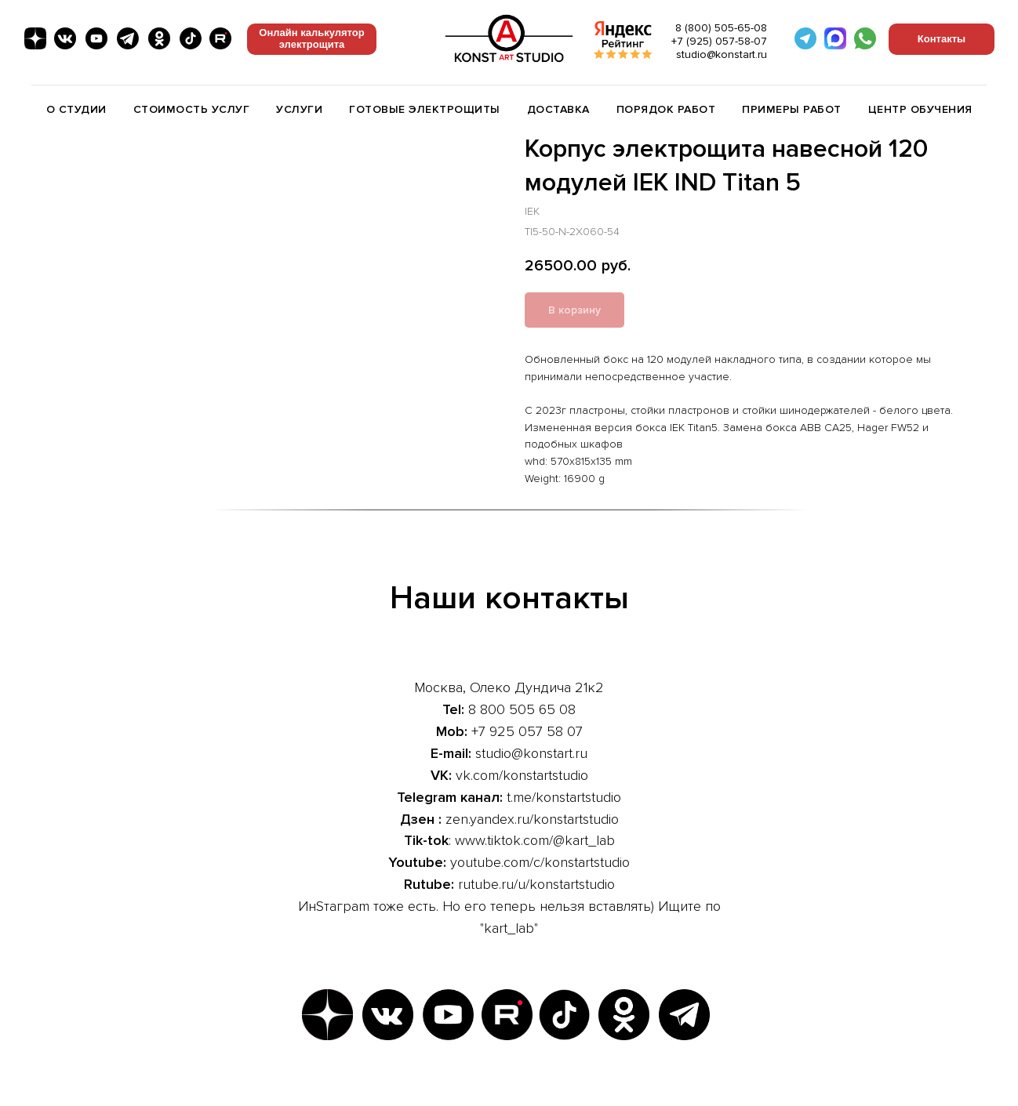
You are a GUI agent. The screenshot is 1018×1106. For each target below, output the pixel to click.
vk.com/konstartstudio (522, 775)
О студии (76, 109)
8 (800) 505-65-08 (721, 27)
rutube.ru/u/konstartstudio (536, 884)
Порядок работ (666, 109)
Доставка (558, 109)
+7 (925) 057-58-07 (719, 41)
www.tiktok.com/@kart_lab (535, 840)
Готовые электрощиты (424, 109)
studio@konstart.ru (721, 54)
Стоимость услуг (191, 109)
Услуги (299, 109)
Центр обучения (920, 109)
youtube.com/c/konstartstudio (540, 862)
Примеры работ (792, 109)
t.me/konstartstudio (564, 797)
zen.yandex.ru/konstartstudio (532, 819)
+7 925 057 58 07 (527, 731)
